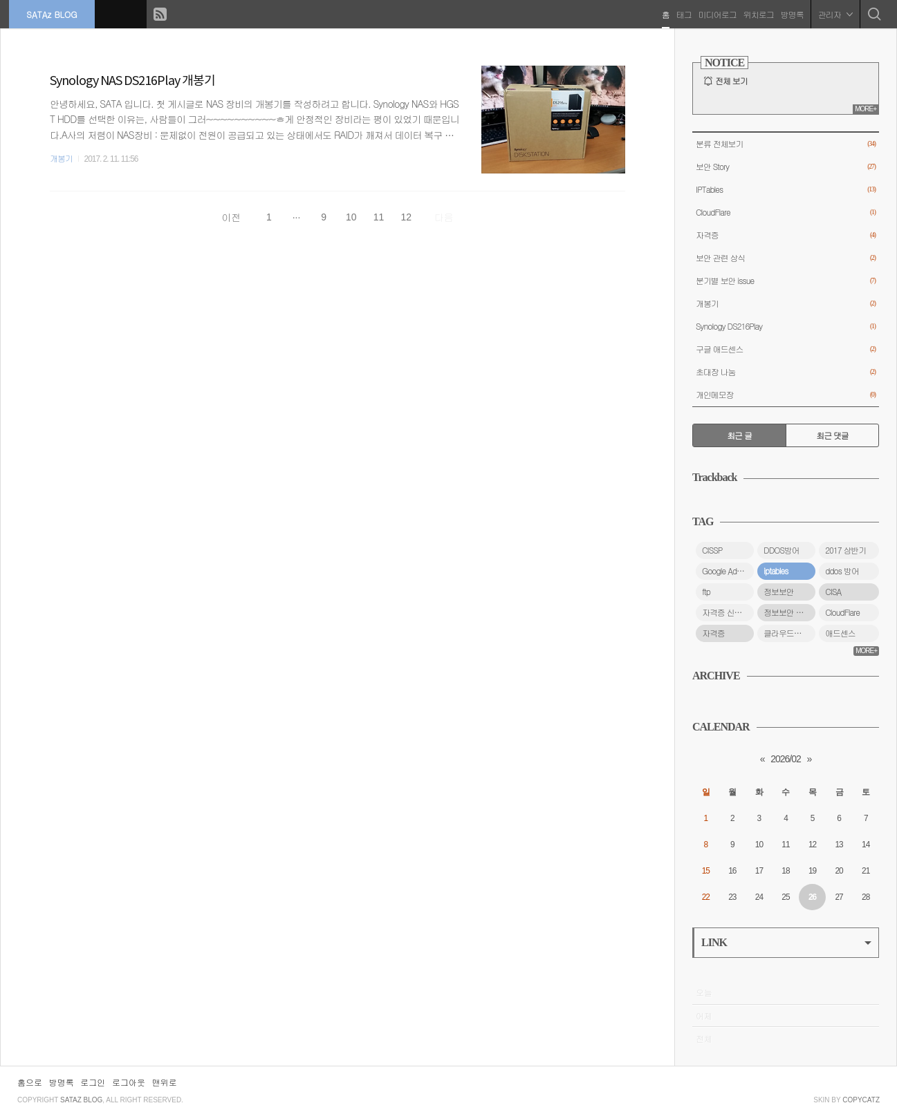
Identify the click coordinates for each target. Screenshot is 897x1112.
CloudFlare (786, 212)
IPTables (786, 189)
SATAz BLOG (53, 13)
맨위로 (164, 1082)
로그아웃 (128, 1082)
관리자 (834, 13)
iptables (776, 570)
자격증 (786, 235)
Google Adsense (728, 570)
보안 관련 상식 (786, 258)
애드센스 (840, 633)
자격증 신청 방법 (728, 612)
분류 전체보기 (786, 144)
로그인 (92, 1082)
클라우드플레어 (789, 633)
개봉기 (61, 158)
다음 (444, 217)
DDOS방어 (781, 550)
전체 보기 (731, 80)
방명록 (790, 13)
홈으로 (29, 1082)
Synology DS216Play (786, 326)
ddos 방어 (842, 570)
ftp (706, 591)
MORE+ (865, 109)
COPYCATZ (861, 1100)
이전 (231, 217)
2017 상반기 (845, 550)
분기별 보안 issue (786, 281)
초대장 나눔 (786, 372)
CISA (833, 591)
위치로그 (757, 13)
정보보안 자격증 (789, 612)
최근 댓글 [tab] (832, 435)
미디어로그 (716, 13)
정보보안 (779, 591)
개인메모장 (786, 395)
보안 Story (786, 167)
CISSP (712, 550)
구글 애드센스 (786, 349)
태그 (682, 13)
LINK (786, 942)
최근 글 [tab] (739, 435)
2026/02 (785, 758)
